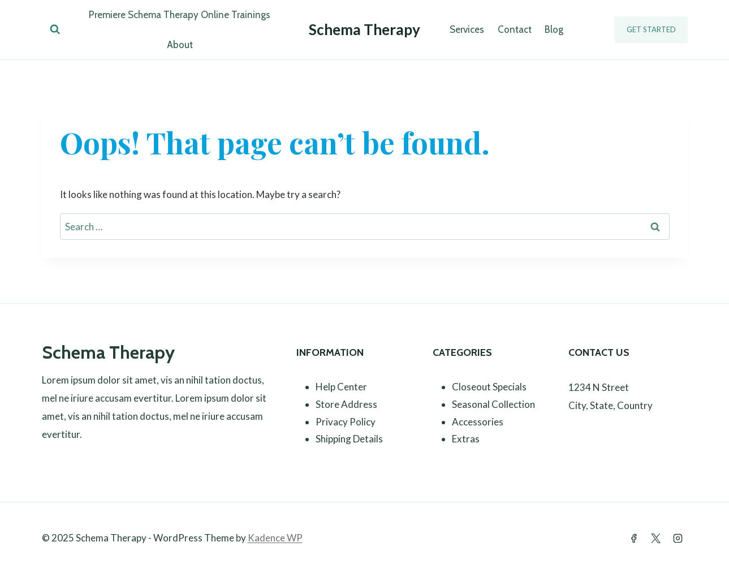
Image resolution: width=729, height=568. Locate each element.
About (180, 44)
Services (467, 29)
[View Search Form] (55, 29)
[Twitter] (655, 538)
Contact (515, 29)
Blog (554, 29)
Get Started (651, 29)
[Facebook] (633, 538)
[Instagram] (678, 538)
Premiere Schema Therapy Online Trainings (179, 14)
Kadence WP (275, 538)
